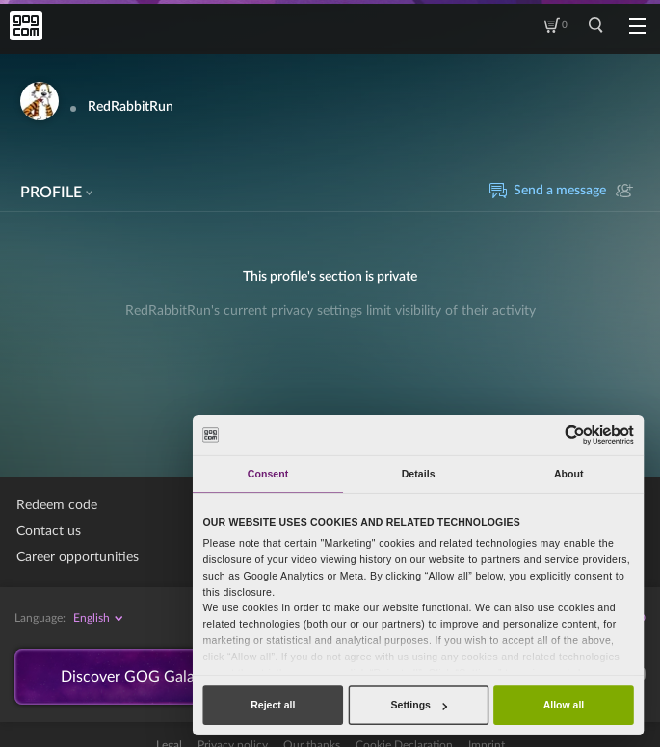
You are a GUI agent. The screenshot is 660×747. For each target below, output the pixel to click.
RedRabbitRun (130, 107)
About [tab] (569, 473)
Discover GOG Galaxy (135, 676)
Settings (419, 704)
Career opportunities (77, 557)
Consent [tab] (268, 473)
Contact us (48, 531)
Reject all (273, 704)
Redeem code (56, 505)
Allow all (564, 704)
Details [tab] (419, 473)
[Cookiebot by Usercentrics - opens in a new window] (574, 435)
